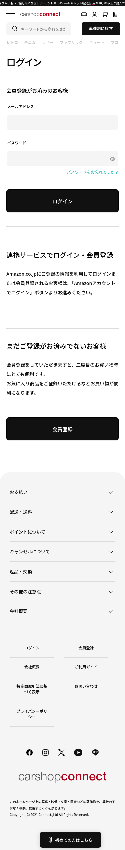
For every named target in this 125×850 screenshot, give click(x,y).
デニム (30, 42)
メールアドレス (20, 106)
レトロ (12, 42)
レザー (48, 42)
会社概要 (32, 666)
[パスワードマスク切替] (111, 158)
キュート (96, 42)
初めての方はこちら (71, 840)
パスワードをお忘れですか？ (93, 172)
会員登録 (86, 647)
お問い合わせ (86, 686)
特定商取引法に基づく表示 (32, 688)
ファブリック (71, 42)
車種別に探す (101, 28)
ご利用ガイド (86, 666)
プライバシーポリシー (32, 713)
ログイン (32, 647)
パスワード (16, 143)
